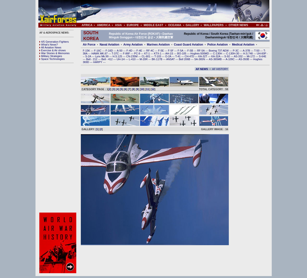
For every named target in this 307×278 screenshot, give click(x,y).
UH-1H (121, 59)
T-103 (158, 56)
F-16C (98, 50)
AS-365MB (215, 59)
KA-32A (216, 56)
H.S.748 (248, 53)
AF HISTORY (220, 69)
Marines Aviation (158, 44)
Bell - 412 (107, 59)
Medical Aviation (243, 44)
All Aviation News (50, 47)
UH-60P (262, 53)
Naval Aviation (109, 44)
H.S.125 (117, 56)
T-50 (257, 50)
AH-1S (169, 53)
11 (147, 89)
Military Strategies (50, 56)
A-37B (247, 50)
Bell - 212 (92, 59)
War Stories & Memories (54, 53)
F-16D (110, 50)
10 (142, 89)
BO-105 (182, 53)
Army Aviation (132, 44)
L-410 (132, 59)
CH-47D (190, 56)
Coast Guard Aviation (188, 44)
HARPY (98, 62)
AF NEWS (202, 69)
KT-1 (147, 53)
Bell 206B (185, 59)
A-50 (120, 50)
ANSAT (171, 59)
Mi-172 (251, 56)
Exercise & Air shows (52, 50)
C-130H (218, 53)
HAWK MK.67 (99, 53)
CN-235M (132, 56)
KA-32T (203, 56)
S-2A (88, 56)
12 (153, 89)
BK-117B (157, 59)
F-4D (129, 50)
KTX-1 (158, 53)
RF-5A (201, 50)
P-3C (236, 50)
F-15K (87, 50)
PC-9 (137, 53)
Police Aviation (217, 44)
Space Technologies (52, 59)
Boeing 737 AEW (219, 50)
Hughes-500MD (200, 53)
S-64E (262, 56)
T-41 (178, 56)
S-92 (227, 56)
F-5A (181, 50)
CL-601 (146, 56)
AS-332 (238, 56)
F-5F (171, 50)
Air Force (89, 44)
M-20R (144, 59)
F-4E (139, 50)
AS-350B (244, 59)
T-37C (116, 53)
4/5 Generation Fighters (54, 41)
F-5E (161, 50)
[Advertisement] (168, 11)
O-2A (168, 56)
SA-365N (200, 59)
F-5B (190, 50)
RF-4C (150, 50)
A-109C (230, 59)
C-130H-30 (233, 53)
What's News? (48, 44)
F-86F (127, 53)
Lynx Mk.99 (102, 56)
